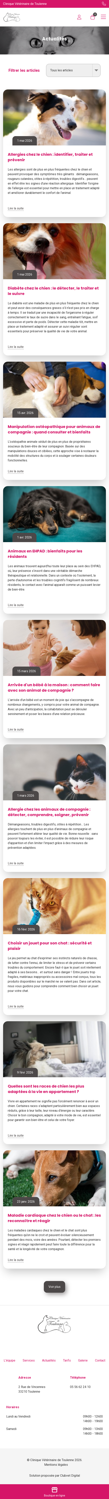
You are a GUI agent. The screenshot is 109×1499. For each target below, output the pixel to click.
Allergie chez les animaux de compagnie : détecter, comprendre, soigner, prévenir (49, 812)
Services (29, 1360)
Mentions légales (56, 1465)
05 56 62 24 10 (80, 1387)
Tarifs (67, 1360)
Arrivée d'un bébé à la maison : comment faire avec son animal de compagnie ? (54, 687)
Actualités (49, 1360)
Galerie (83, 1360)
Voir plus (54, 1287)
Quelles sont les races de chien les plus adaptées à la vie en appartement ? (46, 1088)
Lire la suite (16, 208)
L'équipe (9, 1360)
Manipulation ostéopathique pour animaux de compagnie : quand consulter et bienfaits (54, 429)
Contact (100, 1360)
